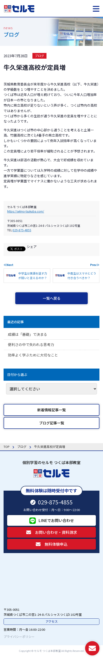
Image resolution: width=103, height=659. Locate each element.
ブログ (39, 55)
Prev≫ (94, 265)
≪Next (8, 265)
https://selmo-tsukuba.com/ (25, 211)
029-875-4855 (22, 230)
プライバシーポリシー (19, 636)
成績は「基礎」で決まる (27, 334)
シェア (32, 246)
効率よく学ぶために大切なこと (33, 354)
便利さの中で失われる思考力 (31, 344)
